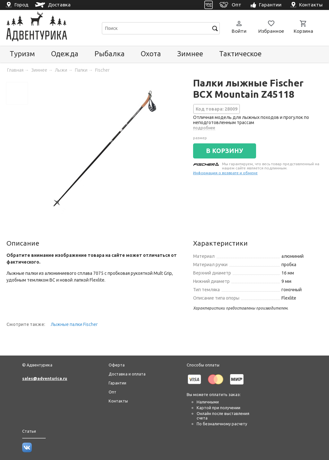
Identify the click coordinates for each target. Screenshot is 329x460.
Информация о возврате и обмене (225, 173)
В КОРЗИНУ (224, 150)
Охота (151, 54)
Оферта (117, 365)
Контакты (118, 401)
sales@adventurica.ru (44, 378)
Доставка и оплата (127, 374)
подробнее (204, 127)
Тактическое (240, 54)
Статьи (29, 431)
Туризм (22, 54)
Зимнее (190, 54)
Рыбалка (109, 54)
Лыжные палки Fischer (74, 324)
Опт (112, 392)
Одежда (64, 54)
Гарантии (117, 383)
